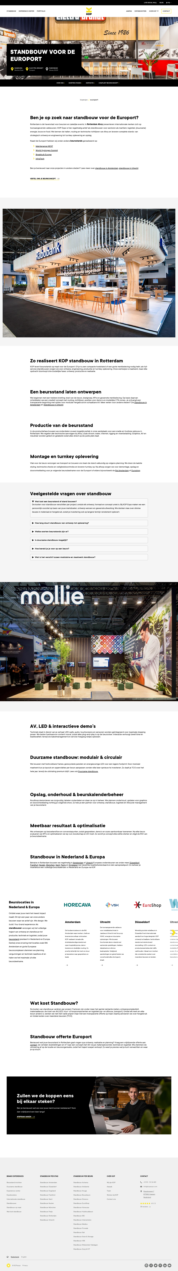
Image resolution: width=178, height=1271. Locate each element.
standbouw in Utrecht (128, 172)
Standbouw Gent (46, 1199)
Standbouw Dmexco (80, 1199)
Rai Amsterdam (122, 470)
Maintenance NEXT (44, 150)
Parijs (63, 865)
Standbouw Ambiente (81, 1187)
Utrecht (89, 863)
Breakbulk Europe (44, 159)
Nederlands (15, 1257)
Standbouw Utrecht (47, 1220)
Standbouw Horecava (81, 1207)
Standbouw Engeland (48, 1191)
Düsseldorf (134, 863)
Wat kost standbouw (14, 1212)
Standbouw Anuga (80, 1191)
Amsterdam (78, 863)
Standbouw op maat (14, 1207)
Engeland (73, 865)
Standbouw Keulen (47, 1203)
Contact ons (111, 1199)
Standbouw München (48, 1207)
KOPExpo (84, 100)
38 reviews (145, 1207)
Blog (161, 2)
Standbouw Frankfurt (47, 1195)
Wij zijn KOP (111, 1182)
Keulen (42, 865)
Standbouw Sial (79, 1232)
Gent (57, 865)
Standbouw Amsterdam (48, 1182)
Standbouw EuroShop (81, 1203)
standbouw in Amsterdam (106, 172)
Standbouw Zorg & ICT (81, 1249)
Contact (166, 11)
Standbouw (11, 11)
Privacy (25, 1265)
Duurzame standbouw (14, 1187)
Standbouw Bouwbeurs (81, 1195)
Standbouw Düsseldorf (48, 1187)
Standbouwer (11, 1203)
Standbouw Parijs (46, 1212)
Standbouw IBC (79, 1216)
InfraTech (40, 163)
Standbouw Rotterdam (48, 1216)
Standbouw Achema (80, 1182)
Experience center (26, 11)
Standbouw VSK (79, 1241)
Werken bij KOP (112, 1195)
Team (109, 1191)
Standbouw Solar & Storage (83, 1236)
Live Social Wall (150, 2)
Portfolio (41, 11)
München (50, 865)
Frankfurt (34, 865)
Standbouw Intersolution (82, 1220)
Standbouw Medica (80, 1224)
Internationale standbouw (16, 1199)
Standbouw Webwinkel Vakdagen (85, 1245)
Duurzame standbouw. (88, 771)
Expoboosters (140, 11)
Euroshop (135, 470)
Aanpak (129, 11)
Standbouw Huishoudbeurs (83, 1212)
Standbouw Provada (80, 1228)
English (23, 1257)
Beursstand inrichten (14, 1182)
